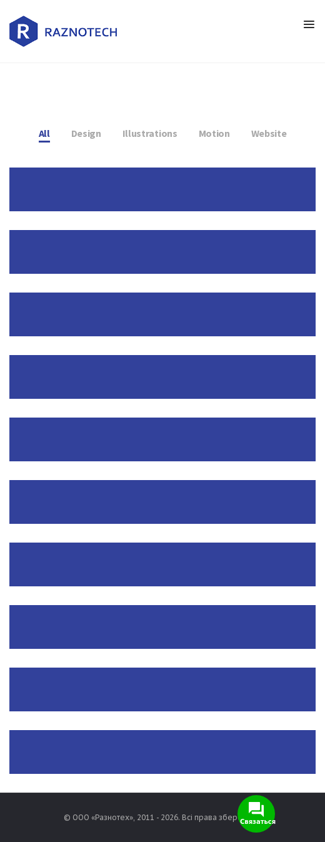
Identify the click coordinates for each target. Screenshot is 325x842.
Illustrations (150, 133)
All (44, 133)
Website (269, 133)
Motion (214, 133)
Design (86, 133)
